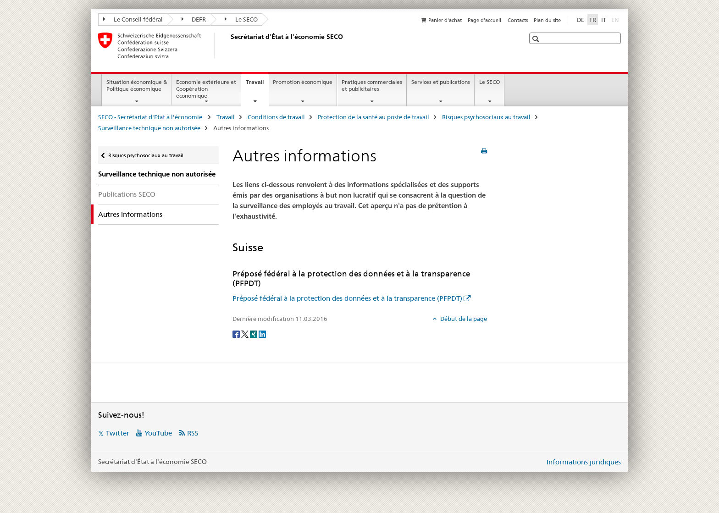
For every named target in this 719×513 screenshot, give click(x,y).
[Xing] (254, 333)
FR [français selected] (592, 19)
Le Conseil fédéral (133, 19)
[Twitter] (245, 333)
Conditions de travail (276, 117)
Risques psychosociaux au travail (486, 117)
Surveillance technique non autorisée (149, 128)
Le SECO (241, 19)
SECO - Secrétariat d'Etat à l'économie (151, 117)
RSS (193, 433)
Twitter (117, 433)
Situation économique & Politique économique (136, 85)
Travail (257, 85)
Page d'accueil (484, 20)
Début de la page (463, 318)
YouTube (158, 433)
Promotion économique (302, 81)
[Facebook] (236, 333)
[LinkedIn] (262, 333)
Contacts (518, 20)
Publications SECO (126, 194)
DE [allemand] (580, 19)
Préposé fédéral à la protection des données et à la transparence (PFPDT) (347, 298)
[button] (537, 38)
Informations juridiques (584, 462)
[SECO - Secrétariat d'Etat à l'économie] (229, 45)
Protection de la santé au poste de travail (373, 117)
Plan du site (547, 20)
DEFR (194, 19)
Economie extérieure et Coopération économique (206, 88)
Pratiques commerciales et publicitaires (372, 85)
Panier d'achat (445, 20)
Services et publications (440, 81)
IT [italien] (603, 19)
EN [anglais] (616, 19)
